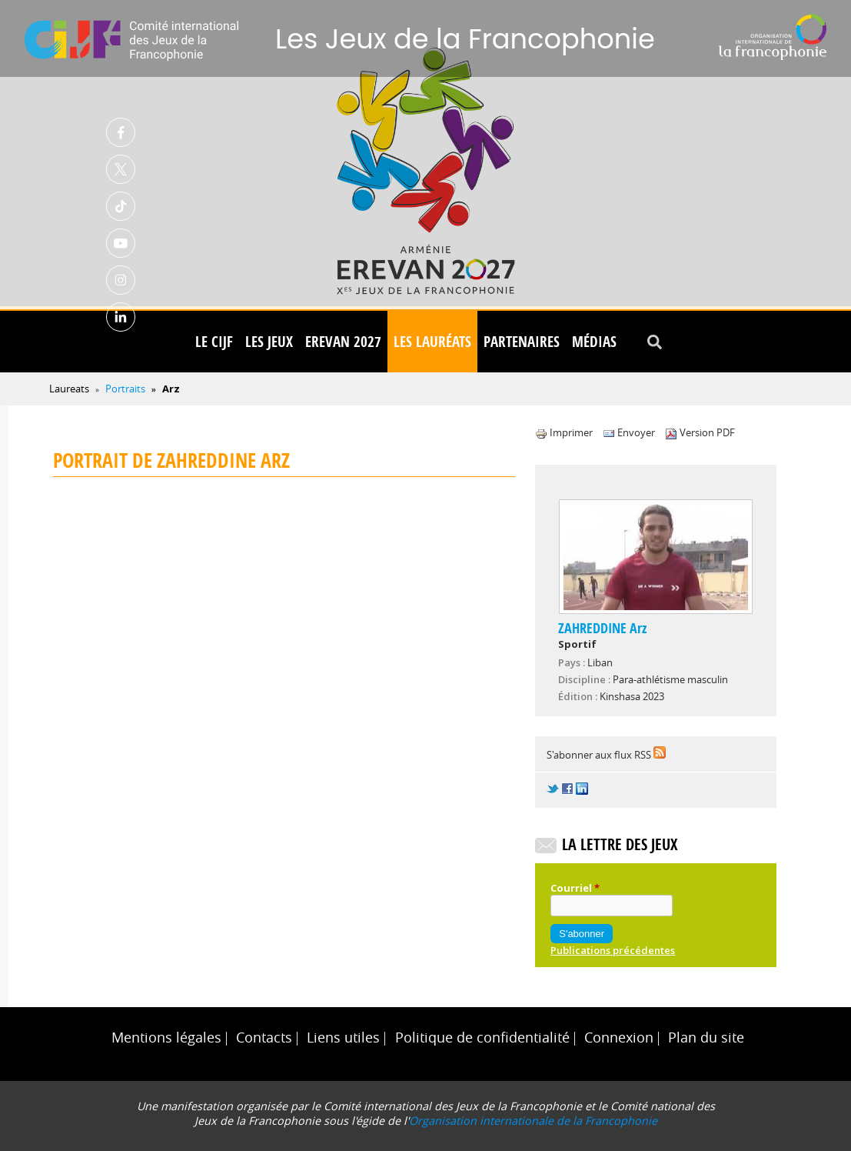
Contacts (264, 1037)
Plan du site (706, 1037)
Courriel (575, 888)
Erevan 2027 (343, 342)
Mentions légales (166, 1037)
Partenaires (522, 342)
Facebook (120, 132)
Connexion (618, 1037)
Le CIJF (214, 342)
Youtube (120, 243)
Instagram (120, 280)
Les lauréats (432, 342)
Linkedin (120, 317)
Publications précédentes (612, 950)
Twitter (120, 169)
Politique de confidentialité (482, 1037)
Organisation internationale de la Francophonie (533, 1120)
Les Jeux (269, 342)
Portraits (125, 388)
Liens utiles (343, 1037)
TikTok (120, 206)
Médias (594, 342)
